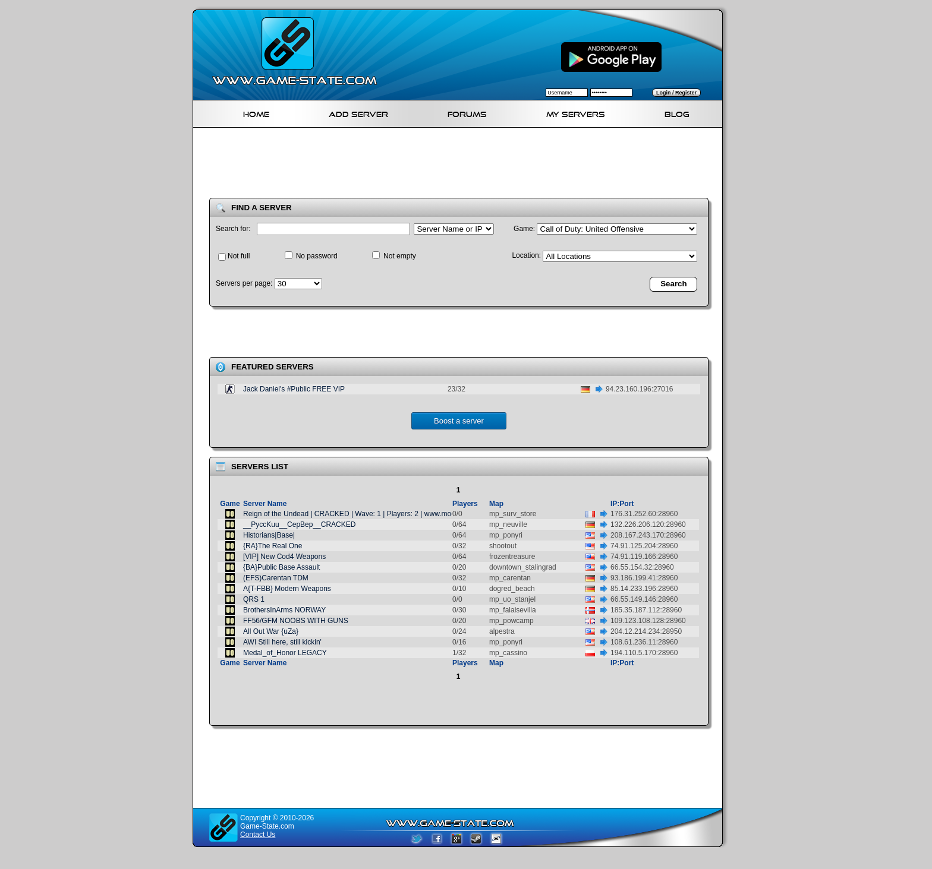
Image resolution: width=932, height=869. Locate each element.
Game (230, 504)
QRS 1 (254, 599)
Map (496, 504)
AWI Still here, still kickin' (282, 642)
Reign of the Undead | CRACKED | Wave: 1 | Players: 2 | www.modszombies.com (372, 514)
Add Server (358, 112)
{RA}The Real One (272, 546)
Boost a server (459, 420)
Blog (677, 112)
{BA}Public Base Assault (281, 567)
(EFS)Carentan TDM (275, 578)
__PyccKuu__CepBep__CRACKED (299, 524)
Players (465, 504)
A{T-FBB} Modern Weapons (287, 588)
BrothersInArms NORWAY (284, 610)
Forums (467, 112)
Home (256, 112)
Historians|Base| (269, 535)
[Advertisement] (462, 165)
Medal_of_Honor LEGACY (285, 653)
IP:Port (622, 504)
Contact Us (257, 834)
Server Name (264, 504)
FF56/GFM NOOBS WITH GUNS (295, 621)
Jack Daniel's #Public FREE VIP (294, 389)
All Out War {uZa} (270, 631)
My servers (575, 112)
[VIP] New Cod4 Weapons (284, 556)
